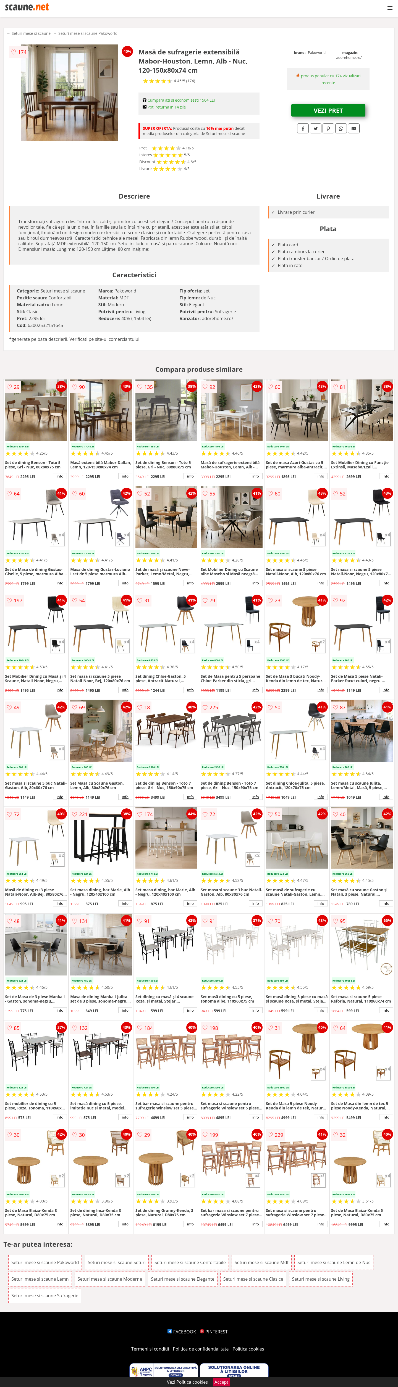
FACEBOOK (181, 1332)
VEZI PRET (328, 110)
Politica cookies (248, 1349)
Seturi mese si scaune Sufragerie (44, 1296)
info (60, 476)
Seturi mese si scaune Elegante (182, 1279)
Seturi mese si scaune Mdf (262, 1262)
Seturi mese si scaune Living (321, 1279)
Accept (221, 1382)
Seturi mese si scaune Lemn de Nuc (333, 1262)
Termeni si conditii (150, 1349)
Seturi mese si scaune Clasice (253, 1279)
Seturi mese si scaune (31, 33)
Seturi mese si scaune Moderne (110, 1279)
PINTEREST (213, 1332)
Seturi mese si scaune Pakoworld (87, 33)
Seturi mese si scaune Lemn (40, 1279)
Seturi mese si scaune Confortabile (190, 1262)
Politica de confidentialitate (201, 1349)
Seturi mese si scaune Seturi (117, 1262)
